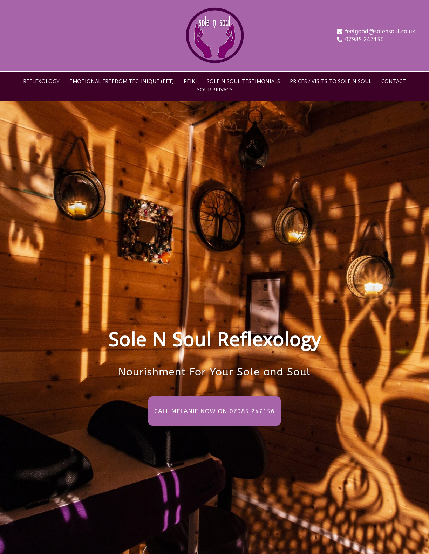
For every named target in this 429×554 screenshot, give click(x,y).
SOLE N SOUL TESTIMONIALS (243, 82)
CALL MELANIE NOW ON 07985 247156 (214, 411)
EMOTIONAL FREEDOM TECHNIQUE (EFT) (121, 82)
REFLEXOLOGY (41, 82)
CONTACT (393, 82)
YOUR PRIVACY (215, 90)
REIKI (190, 82)
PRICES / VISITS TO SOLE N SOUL (331, 82)
